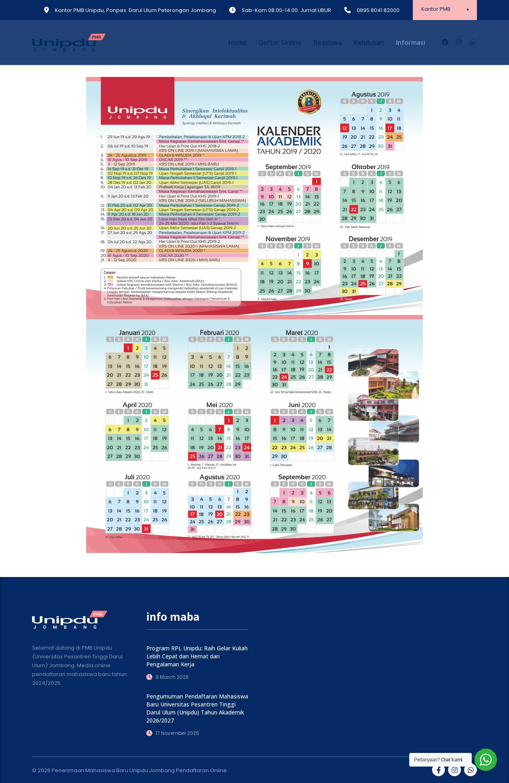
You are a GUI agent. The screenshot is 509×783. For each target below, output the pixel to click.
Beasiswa (327, 42)
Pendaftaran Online (201, 770)
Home (237, 42)
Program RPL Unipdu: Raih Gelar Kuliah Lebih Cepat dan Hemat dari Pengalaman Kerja (197, 656)
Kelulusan (369, 42)
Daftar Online (280, 42)
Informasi (410, 42)
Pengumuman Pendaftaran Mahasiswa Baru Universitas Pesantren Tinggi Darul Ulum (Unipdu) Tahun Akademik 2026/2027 (197, 708)
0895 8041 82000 (378, 10)
